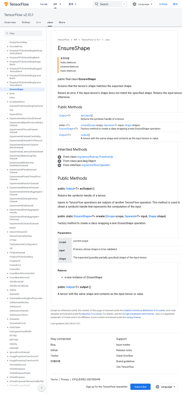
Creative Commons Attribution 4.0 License (144, 310)
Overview (10, 22)
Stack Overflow (124, 355)
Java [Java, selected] (50, 22)
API (75, 39)
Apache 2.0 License (92, 314)
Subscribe (140, 386)
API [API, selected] (55, 4)
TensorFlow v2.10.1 (18, 15)
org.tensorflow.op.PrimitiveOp (95, 156)
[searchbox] (23, 33)
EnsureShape (66, 128)
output (84, 135)
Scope (92, 125)
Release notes (124, 350)
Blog (53, 344)
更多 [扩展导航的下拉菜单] (71, 4)
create (84, 125)
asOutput (86, 115)
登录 (175, 4)
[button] (22, 46)
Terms (54, 379)
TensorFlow (63, 39)
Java (107, 39)
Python (26, 22)
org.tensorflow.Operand (95, 165)
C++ (38, 22)
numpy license (133, 317)
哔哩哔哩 (55, 361)
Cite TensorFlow (125, 366)
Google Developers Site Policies (138, 314)
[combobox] (110, 4)
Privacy (65, 379)
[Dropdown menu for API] (61, 4)
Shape (128, 125)
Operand (108, 125)
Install (43, 4)
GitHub (163, 4)
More (62, 22)
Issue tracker (123, 344)
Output (63, 115)
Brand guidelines (125, 361)
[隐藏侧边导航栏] (41, 387)
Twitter (55, 355)
